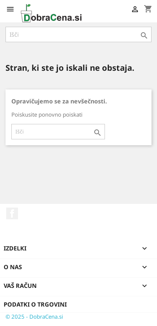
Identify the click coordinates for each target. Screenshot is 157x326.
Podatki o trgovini (35, 304)
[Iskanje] (78, 34)
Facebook (12, 213)
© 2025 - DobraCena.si (34, 316)
